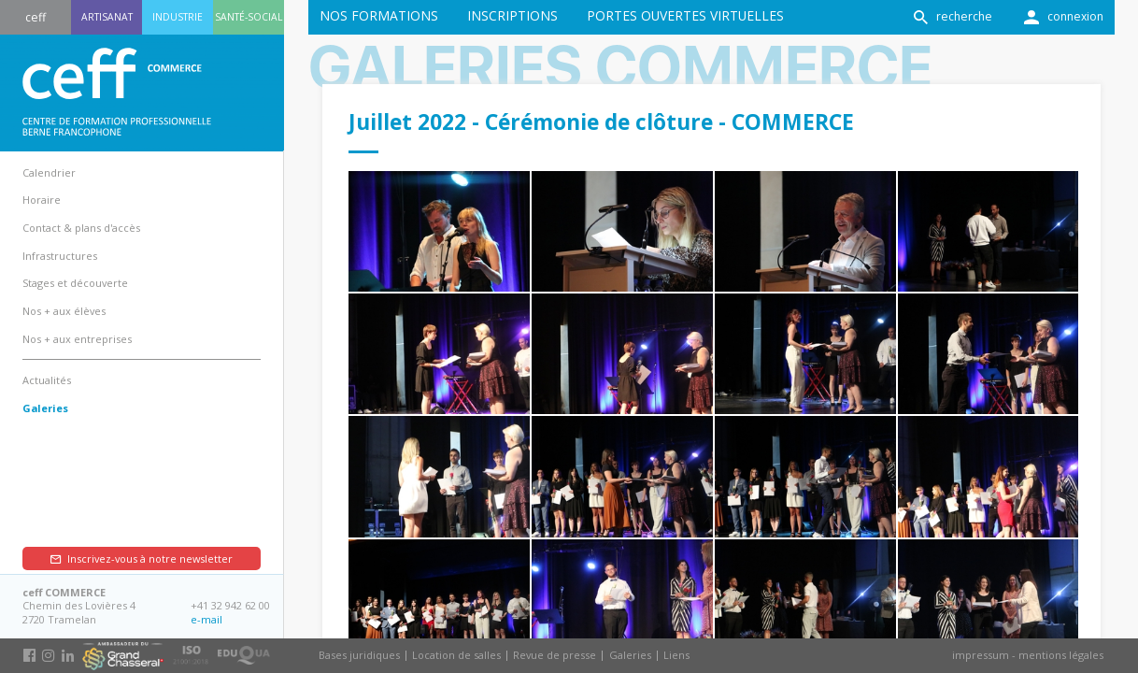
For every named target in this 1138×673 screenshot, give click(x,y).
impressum (980, 655)
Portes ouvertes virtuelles (685, 15)
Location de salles (456, 655)
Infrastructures (59, 256)
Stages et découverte (75, 283)
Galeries (630, 655)
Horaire (41, 200)
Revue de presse (554, 655)
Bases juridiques (359, 655)
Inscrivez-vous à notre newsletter (150, 558)
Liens (676, 655)
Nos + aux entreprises (77, 339)
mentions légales (1060, 655)
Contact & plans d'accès (81, 228)
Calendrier (49, 172)
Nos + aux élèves (64, 311)
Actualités (46, 380)
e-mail (206, 619)
